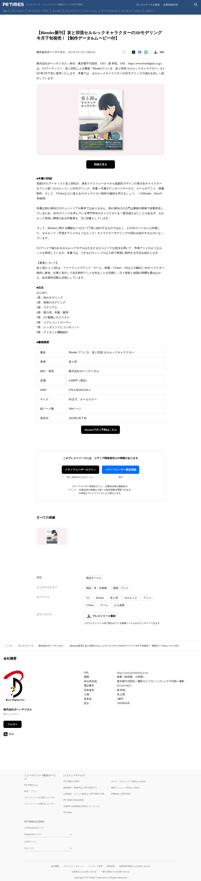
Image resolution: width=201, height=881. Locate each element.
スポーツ (150, 10)
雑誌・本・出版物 (96, 588)
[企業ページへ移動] (14, 686)
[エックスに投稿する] (133, 52)
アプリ (45, 10)
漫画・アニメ (121, 588)
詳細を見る (100, 164)
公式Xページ (30, 841)
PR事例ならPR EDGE (120, 793)
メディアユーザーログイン (80, 469)
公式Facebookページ (34, 827)
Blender (100, 597)
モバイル (33, 10)
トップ (9, 645)
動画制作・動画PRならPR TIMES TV (80, 787)
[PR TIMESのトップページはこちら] (43, 4)
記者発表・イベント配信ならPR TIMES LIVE (83, 793)
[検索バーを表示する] (196, 4)
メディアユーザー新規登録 (120, 469)
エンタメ (57, 10)
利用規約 (111, 866)
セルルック (130, 597)
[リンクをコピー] (162, 52)
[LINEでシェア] (146, 52)
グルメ (138, 10)
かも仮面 (119, 605)
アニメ (147, 597)
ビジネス (126, 10)
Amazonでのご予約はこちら (100, 429)
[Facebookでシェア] (140, 52)
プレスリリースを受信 (148, 4)
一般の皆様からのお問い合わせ (115, 871)
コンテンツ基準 (95, 866)
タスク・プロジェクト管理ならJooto (128, 781)
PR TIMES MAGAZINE (73, 800)
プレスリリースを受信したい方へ (39, 797)
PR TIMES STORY (71, 781)
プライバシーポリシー (73, 866)
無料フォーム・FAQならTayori (125, 787)
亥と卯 (114, 597)
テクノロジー (17, 10)
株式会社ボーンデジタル (51, 645)
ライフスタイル (109, 10)
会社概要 (55, 866)
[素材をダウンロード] (155, 52)
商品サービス (94, 578)
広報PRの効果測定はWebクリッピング (81, 806)
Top (5, 10)
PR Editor (67, 812)
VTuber (90, 605)
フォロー (12, 724)
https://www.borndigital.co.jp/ (132, 672)
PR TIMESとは (31, 785)
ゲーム (104, 605)
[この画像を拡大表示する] (52, 536)
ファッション (90, 10)
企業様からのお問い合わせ (84, 871)
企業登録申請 (170, 4)
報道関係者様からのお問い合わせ (134, 866)
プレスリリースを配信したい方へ (39, 803)
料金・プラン (30, 791)
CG (88, 597)
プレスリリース (25, 645)
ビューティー (72, 10)
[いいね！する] (124, 52)
